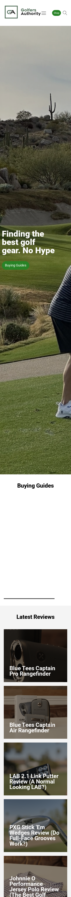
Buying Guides (15, 265)
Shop (56, 13)
